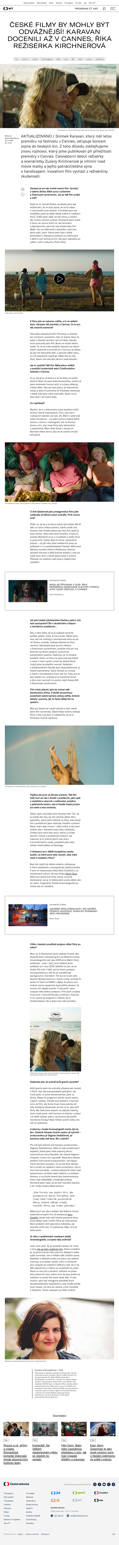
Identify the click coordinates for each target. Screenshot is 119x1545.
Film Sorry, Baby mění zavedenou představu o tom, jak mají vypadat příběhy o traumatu (73, 1452)
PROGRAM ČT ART (86, 8)
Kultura (89, 59)
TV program (68, 3)
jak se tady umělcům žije (49, 1249)
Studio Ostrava (32, 1504)
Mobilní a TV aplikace (12, 1519)
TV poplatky (8, 1501)
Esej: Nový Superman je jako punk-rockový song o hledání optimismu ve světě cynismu (102, 1452)
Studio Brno (31, 1501)
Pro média (30, 1493)
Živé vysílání (8, 1497)
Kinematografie (47, 59)
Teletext (7, 1504)
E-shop (6, 1516)
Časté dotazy (31, 1519)
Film (16, 59)
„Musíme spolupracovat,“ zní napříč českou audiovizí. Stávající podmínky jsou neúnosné (74, 911)
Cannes (35, 59)
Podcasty (7, 1508)
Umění (80, 59)
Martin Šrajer (54, 919)
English (20, 1534)
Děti (72, 59)
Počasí (6, 1512)
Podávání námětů (33, 1516)
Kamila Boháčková (12, 138)
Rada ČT (29, 1508)
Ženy (66, 59)
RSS (113, 1534)
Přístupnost (45, 1534)
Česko (58, 59)
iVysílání (59, 3)
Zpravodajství (42, 3)
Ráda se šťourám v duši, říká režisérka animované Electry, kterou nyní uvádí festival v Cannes (74, 587)
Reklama (29, 1497)
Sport (51, 3)
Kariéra (29, 1512)
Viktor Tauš (71, 873)
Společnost (100, 59)
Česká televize (29, 3)
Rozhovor (25, 59)
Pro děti (78, 3)
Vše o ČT (92, 3)
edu (85, 3)
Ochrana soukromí (32, 1534)
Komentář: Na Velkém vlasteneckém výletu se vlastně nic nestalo (45, 1452)
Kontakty (30, 1523)
